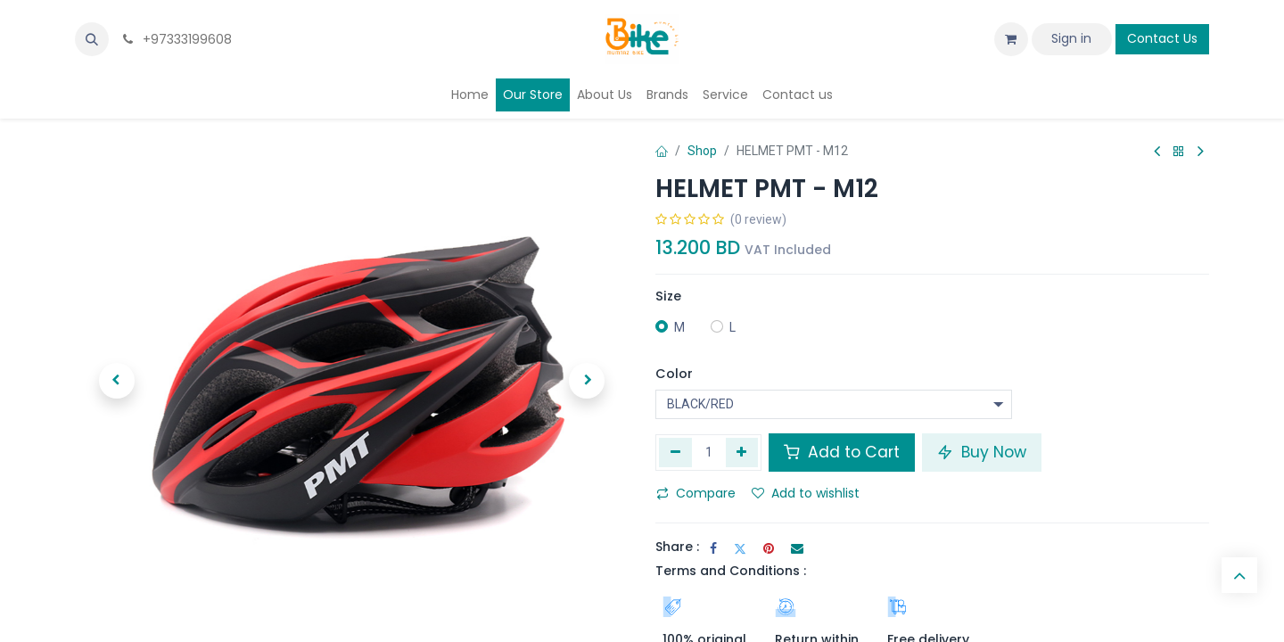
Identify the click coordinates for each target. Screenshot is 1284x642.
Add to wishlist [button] (806, 493)
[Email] (797, 548)
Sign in (1071, 38)
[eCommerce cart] (1011, 39)
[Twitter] (740, 548)
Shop (702, 151)
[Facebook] (713, 548)
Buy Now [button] (981, 452)
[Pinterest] (768, 548)
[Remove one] (675, 452)
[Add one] (742, 452)
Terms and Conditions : (730, 571)
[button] (92, 39)
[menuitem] (470, 94)
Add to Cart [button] (842, 452)
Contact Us (1162, 38)
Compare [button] (696, 493)
